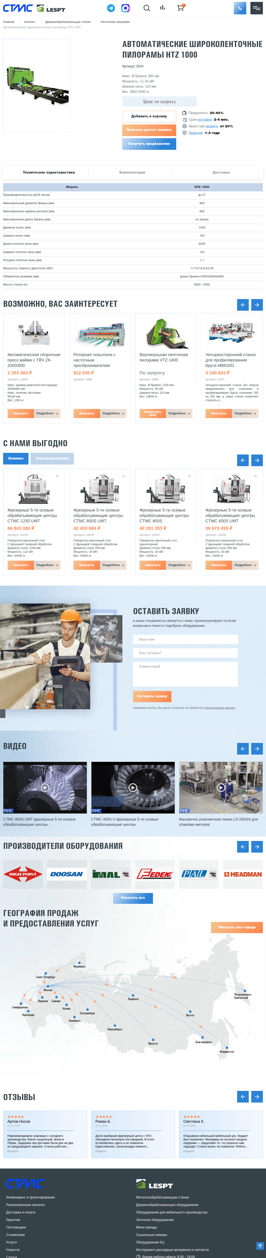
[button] (240, 8)
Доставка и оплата (21, 1088)
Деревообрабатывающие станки (68, 22)
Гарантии (13, 1095)
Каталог (29, 22)
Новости (13, 1125)
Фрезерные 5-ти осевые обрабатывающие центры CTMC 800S (164, 515)
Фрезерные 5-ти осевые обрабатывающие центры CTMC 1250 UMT (32, 515)
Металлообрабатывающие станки (162, 1073)
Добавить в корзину (149, 116)
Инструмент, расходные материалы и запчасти (172, 1125)
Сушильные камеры (151, 1110)
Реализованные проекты (25, 1080)
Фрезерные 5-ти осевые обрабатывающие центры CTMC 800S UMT (98, 515)
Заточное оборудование (155, 1095)
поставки (204, 119)
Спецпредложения (52, 458)
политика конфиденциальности (63, 1207)
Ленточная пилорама (115, 22)
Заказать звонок (25, 1189)
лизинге (212, 126)
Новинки (15, 458)
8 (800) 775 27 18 (28, 1175)
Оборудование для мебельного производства (171, 1088)
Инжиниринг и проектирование (30, 1073)
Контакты (13, 1155)
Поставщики (16, 1103)
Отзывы (19, 972)
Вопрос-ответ (17, 1148)
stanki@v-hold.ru (156, 1169)
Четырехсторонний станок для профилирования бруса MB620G (231, 360)
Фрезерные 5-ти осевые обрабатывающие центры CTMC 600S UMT (230, 515)
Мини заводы (146, 1103)
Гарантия (196, 133)
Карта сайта (15, 1215)
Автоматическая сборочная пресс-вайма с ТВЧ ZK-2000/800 (33, 360)
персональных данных (219, 708)
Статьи (11, 1133)
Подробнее (45, 413)
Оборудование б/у (150, 1118)
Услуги (11, 1118)
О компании (15, 1110)
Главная (8, 22)
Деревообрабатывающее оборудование (167, 1080)
